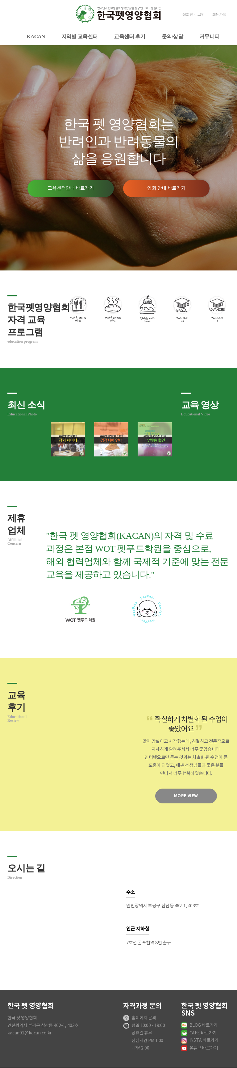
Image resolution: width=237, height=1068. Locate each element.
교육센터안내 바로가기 (71, 188)
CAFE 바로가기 (203, 1033)
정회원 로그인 (193, 15)
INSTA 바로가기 (204, 1040)
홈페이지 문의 (143, 1018)
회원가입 (219, 15)
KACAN (36, 36)
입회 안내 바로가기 (166, 188)
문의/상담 (172, 36)
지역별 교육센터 (79, 36)
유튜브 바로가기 (203, 1048)
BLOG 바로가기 (203, 1025)
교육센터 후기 (129, 36)
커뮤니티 (209, 36)
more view (186, 796)
